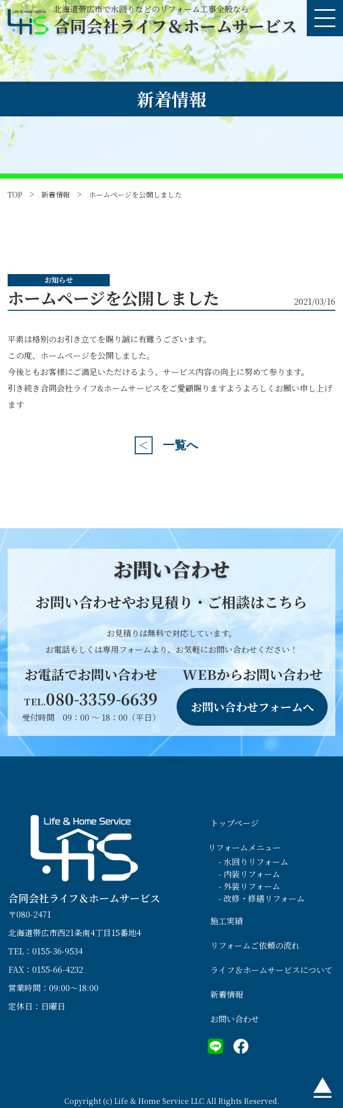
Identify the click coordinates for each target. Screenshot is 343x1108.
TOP (15, 194)
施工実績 (226, 921)
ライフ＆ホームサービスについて (271, 970)
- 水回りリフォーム (253, 862)
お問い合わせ (234, 1019)
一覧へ (181, 445)
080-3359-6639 (91, 698)
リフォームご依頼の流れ (255, 945)
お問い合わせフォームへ (252, 707)
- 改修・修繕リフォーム (261, 898)
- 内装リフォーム (249, 874)
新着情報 (55, 194)
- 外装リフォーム (249, 886)
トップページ (234, 823)
